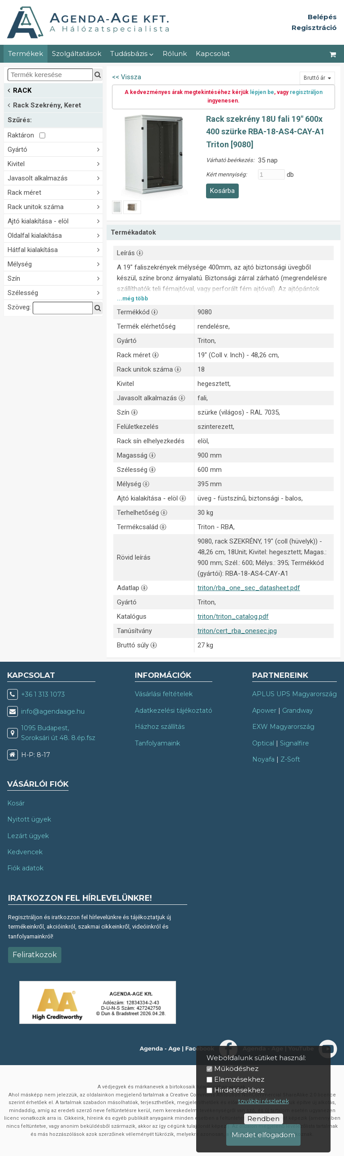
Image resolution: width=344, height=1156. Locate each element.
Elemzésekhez (239, 1079)
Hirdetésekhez (239, 1090)
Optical (263, 743)
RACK (19, 89)
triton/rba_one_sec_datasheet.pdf (249, 588)
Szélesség (55, 292)
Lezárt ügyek (28, 836)
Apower (264, 710)
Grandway (297, 710)
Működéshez (236, 1068)
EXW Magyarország (283, 727)
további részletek (263, 1101)
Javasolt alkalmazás (55, 177)
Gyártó (55, 149)
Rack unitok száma (55, 206)
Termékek (25, 53)
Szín (55, 278)
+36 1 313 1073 (43, 694)
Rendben (263, 1118)
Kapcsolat (213, 53)
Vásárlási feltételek (164, 694)
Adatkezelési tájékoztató (173, 710)
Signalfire (294, 743)
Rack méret (55, 192)
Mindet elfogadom (263, 1134)
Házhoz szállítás (160, 727)
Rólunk (175, 53)
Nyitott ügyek (29, 819)
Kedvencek (25, 852)
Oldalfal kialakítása (55, 235)
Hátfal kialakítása (55, 249)
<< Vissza (126, 77)
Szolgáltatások (76, 53)
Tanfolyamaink (157, 743)
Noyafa (263, 759)
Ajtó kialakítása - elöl (55, 220)
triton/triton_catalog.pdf (233, 616)
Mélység (55, 263)
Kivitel (55, 163)
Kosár (16, 803)
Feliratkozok (35, 954)
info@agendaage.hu (53, 711)
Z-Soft (290, 759)
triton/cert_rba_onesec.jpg (237, 631)
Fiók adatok (25, 868)
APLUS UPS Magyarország (294, 694)
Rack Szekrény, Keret (44, 104)
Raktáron (26, 135)
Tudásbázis (132, 53)
